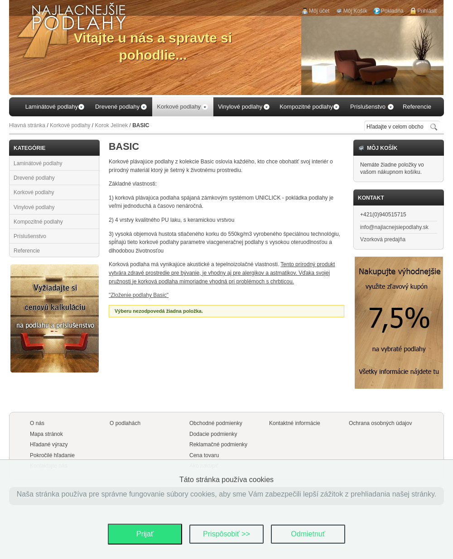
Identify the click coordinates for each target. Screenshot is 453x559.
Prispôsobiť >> (226, 534)
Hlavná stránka (27, 125)
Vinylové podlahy (34, 207)
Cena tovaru (204, 455)
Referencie (27, 251)
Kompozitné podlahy (38, 222)
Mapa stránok (46, 434)
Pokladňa (392, 11)
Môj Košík (355, 11)
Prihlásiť (427, 11)
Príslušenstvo (30, 236)
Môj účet (319, 11)
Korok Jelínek (111, 125)
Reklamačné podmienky (218, 444)
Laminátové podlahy (38, 163)
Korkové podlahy (70, 125)
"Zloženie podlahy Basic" (139, 295)
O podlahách (125, 423)
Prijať (145, 534)
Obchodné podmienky (215, 423)
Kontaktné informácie (294, 423)
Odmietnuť (308, 534)
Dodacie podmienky (213, 434)
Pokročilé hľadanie (52, 455)
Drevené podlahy (34, 178)
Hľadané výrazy (49, 444)
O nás (37, 423)
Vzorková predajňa (382, 239)
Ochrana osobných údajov (380, 423)
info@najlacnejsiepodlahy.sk (394, 227)
